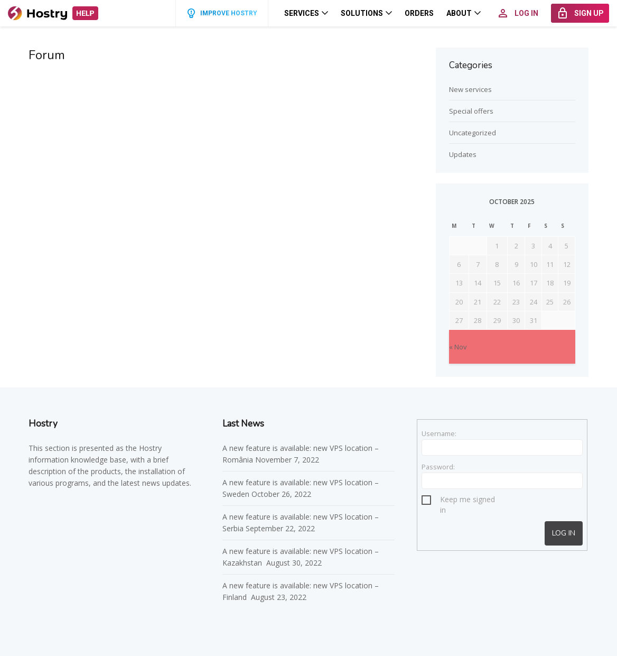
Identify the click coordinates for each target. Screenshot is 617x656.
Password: (438, 467)
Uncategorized (472, 132)
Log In (563, 533)
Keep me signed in (467, 500)
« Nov (458, 347)
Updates (462, 154)
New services (470, 89)
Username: (439, 433)
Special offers (471, 111)
